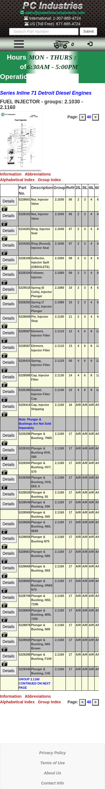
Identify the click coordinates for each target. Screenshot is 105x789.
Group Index (50, 180)
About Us (52, 773)
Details (9, 201)
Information (12, 174)
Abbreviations (39, 174)
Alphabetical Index (19, 180)
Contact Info (52, 783)
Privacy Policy (52, 753)
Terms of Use (52, 763)
